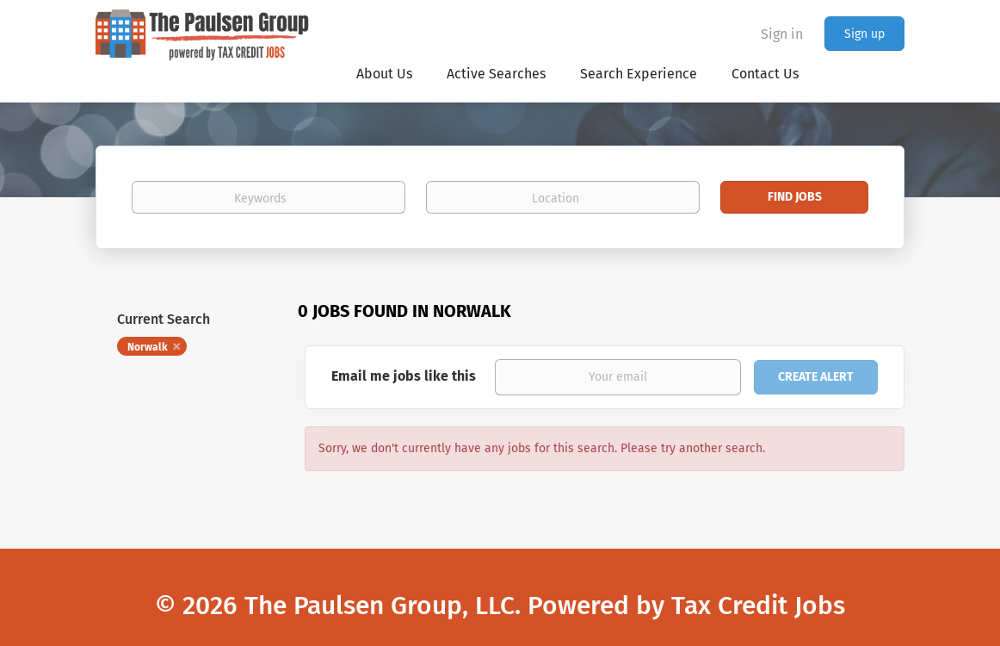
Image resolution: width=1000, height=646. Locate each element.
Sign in (782, 34)
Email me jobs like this (403, 376)
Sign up (864, 34)
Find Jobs (795, 196)
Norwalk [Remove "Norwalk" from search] (147, 347)
